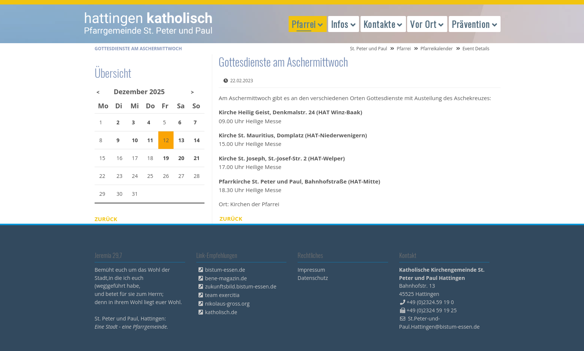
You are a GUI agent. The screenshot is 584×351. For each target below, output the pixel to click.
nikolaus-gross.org (227, 303)
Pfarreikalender (436, 48)
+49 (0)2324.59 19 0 (430, 302)
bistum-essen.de (225, 269)
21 (197, 158)
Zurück (231, 218)
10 (135, 140)
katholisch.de (221, 312)
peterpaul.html (148, 23)
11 (150, 140)
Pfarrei (404, 48)
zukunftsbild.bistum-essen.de (241, 286)
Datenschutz (313, 277)
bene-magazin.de (226, 278)
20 (181, 158)
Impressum (311, 269)
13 (181, 140)
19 (166, 158)
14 (197, 140)
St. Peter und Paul (368, 48)
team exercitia (222, 295)
